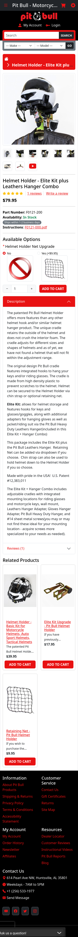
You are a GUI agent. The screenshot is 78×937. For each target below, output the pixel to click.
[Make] (19, 45)
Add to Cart (53, 288)
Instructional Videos (57, 849)
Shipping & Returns (17, 796)
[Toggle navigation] (5, 5)
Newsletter (10, 849)
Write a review (57, 193)
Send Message (18, 897)
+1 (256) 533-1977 (20, 891)
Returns (48, 803)
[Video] (32, 166)
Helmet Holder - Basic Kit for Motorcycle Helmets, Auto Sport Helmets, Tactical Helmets (19, 632)
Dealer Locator (53, 836)
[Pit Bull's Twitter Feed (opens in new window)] (25, 911)
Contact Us (50, 789)
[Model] (50, 45)
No (20, 266)
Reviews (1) (15, 548)
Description (16, 301)
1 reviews (34, 193)
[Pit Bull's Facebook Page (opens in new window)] (15, 911)
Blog (45, 863)
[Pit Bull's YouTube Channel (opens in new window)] (6, 911)
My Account (30, 25)
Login (53, 25)
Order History (13, 843)
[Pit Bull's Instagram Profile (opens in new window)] (34, 911)
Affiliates (9, 856)
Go (69, 46)
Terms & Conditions (17, 809)
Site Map (48, 809)
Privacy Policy (13, 803)
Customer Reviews (56, 843)
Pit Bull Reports (54, 856)
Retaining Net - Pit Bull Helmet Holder (18, 735)
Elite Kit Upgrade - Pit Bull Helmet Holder (57, 626)
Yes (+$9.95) (55, 266)
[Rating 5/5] (13, 193)
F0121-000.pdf (36, 227)
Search (66, 35)
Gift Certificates (54, 796)
